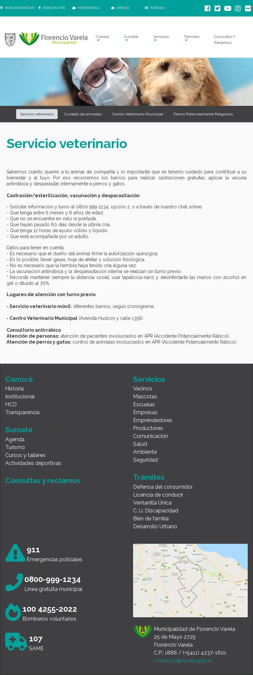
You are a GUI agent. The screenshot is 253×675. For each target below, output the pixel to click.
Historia (14, 388)
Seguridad (145, 460)
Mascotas (145, 396)
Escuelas (144, 404)
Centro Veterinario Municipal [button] (137, 114)
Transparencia (22, 412)
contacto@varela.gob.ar (183, 661)
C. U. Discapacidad (155, 510)
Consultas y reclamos (42, 480)
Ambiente (145, 452)
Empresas (145, 412)
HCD (11, 404)
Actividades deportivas (33, 463)
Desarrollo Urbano (155, 526)
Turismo (15, 447)
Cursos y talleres (25, 455)
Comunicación (150, 436)
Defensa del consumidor (163, 487)
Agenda (14, 439)
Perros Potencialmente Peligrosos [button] (203, 114)
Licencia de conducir (158, 495)
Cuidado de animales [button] (83, 114)
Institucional (20, 396)
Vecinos (142, 388)
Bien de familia (151, 518)
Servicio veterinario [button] (37, 114)
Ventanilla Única (152, 503)
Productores (148, 428)
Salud (140, 444)
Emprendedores (152, 420)
